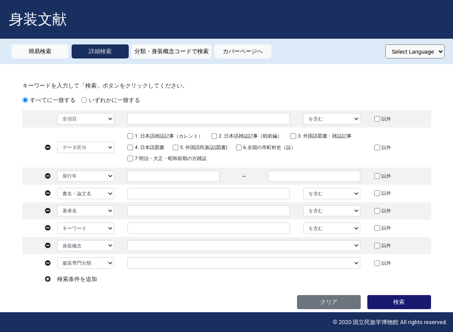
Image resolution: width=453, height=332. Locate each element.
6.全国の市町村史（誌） (269, 147)
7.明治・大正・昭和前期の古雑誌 (171, 158)
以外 (386, 119)
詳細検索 (100, 51)
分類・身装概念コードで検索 (171, 51)
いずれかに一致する (114, 100)
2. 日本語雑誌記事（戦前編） (250, 136)
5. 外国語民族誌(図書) (204, 147)
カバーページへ (243, 51)
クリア (328, 302)
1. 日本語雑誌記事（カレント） (169, 136)
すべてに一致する (53, 100)
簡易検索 (40, 51)
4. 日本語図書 (149, 147)
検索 (399, 302)
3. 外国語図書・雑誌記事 (325, 136)
